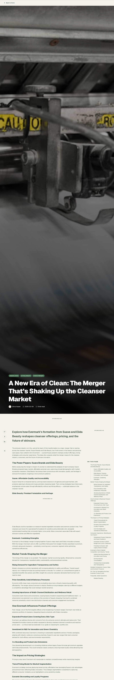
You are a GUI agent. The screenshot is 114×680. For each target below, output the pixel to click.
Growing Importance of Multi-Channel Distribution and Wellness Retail (102, 526)
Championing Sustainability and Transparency (101, 595)
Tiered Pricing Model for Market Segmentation (100, 553)
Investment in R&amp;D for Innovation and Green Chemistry (101, 541)
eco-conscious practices (38, 639)
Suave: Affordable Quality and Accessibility (102, 502)
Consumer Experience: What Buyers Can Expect (100, 566)
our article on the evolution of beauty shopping (46, 602)
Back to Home (9, 3)
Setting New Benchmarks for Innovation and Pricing (102, 587)
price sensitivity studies (52, 676)
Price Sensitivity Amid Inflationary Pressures (100, 521)
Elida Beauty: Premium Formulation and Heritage (101, 506)
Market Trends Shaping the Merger (100, 514)
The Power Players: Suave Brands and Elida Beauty (100, 497)
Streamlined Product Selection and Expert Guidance (102, 570)
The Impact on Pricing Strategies (99, 550)
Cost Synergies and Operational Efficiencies (100, 561)
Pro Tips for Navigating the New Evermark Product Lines (99, 604)
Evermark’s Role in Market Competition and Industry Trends (99, 583)
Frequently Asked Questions (98, 607)
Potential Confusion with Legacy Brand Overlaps (101, 578)
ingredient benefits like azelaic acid (23, 576)
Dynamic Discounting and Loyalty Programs (101, 557)
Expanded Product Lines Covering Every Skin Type (101, 536)
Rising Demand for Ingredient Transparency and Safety (102, 517)
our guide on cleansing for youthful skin (55, 628)
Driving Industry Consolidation (98, 591)
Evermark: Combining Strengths (100, 510)
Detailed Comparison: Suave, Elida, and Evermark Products (100, 600)
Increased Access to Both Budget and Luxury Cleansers (102, 574)
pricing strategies (58, 589)
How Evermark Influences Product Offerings (100, 531)
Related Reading (98, 610)
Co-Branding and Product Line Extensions (102, 546)
